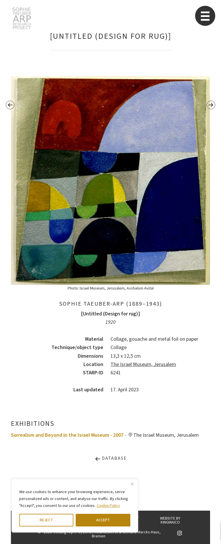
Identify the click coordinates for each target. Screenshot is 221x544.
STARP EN (22, 19)
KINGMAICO (170, 522)
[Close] (132, 483)
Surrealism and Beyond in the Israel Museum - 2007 (67, 435)
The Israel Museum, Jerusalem (143, 364)
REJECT (46, 520)
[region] (75, 505)
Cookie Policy (108, 506)
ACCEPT (103, 520)
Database (111, 458)
